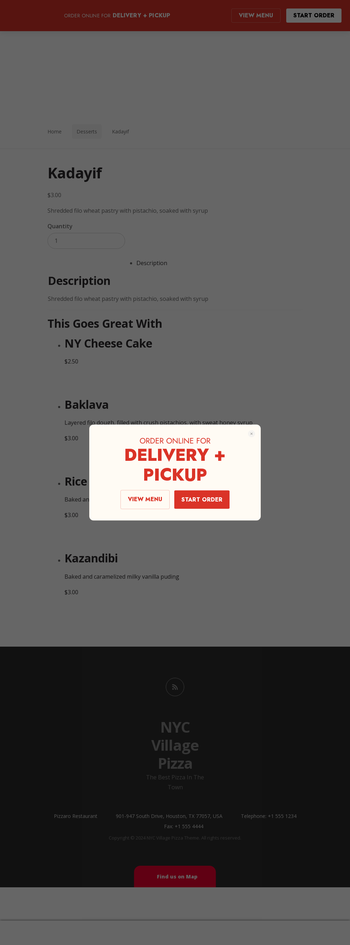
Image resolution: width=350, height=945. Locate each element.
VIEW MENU (145, 499)
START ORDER (201, 500)
